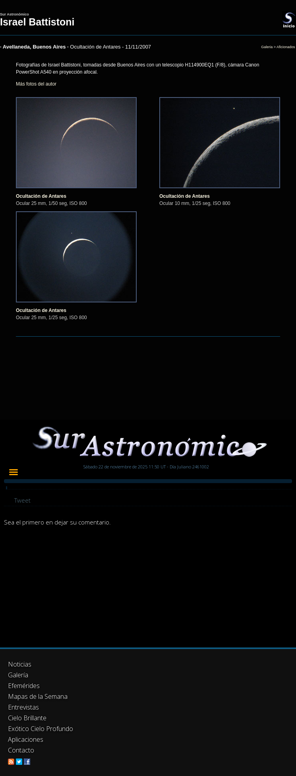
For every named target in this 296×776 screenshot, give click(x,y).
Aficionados (286, 47)
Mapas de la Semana (38, 696)
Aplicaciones (25, 739)
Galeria (267, 47)
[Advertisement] (121, 587)
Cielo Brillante (27, 718)
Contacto (21, 750)
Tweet (22, 500)
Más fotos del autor (36, 84)
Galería (18, 675)
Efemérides (24, 685)
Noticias (19, 664)
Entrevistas (23, 707)
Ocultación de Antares (41, 196)
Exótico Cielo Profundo (40, 728)
